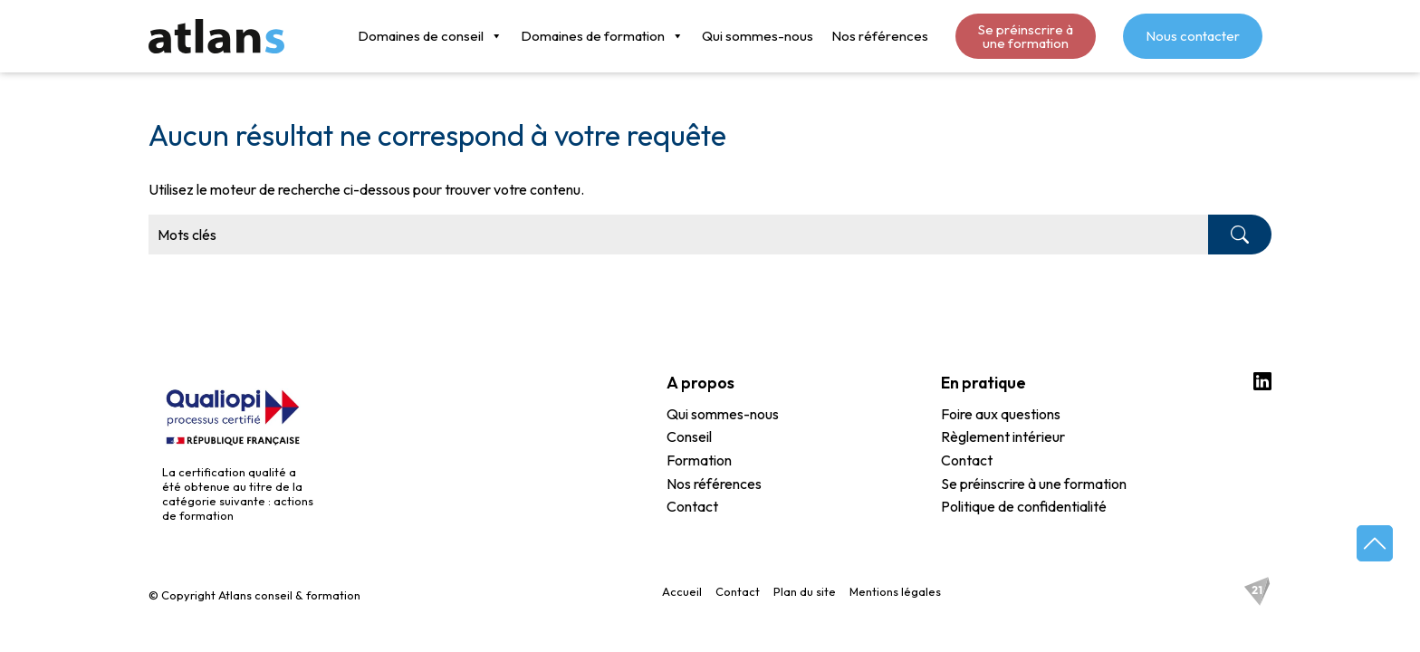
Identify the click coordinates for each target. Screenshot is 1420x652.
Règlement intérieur (1003, 437)
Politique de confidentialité (1024, 507)
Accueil (682, 591)
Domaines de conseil (430, 36)
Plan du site (804, 591)
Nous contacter (1193, 35)
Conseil (689, 437)
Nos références (879, 35)
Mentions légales (895, 591)
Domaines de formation (602, 36)
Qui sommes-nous (757, 35)
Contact (692, 507)
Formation (699, 461)
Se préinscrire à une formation (1025, 36)
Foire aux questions (1000, 415)
